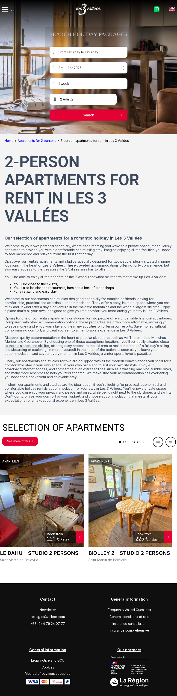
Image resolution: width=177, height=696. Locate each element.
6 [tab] (143, 442)
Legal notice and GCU (47, 660)
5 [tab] (138, 442)
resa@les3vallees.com (48, 617)
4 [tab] (133, 442)
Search (88, 115)
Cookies (47, 667)
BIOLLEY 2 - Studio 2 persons (129, 553)
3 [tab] (129, 442)
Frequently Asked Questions (129, 610)
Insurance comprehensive (129, 630)
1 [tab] (120, 442)
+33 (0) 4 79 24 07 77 (48, 624)
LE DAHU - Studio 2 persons (39, 553)
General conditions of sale (129, 617)
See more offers (20, 441)
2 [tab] (124, 442)
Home (10, 141)
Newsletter (48, 610)
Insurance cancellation (129, 624)
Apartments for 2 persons (37, 141)
